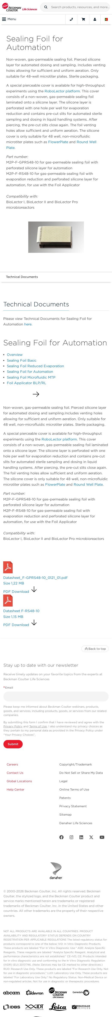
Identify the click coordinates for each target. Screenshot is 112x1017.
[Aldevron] (34, 993)
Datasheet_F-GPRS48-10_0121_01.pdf (35, 578)
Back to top (95, 649)
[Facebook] (61, 838)
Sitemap (65, 814)
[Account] (94, 19)
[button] (46, 7)
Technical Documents (22, 277)
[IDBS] (11, 1008)
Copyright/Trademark (75, 764)
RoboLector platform (62, 91)
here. (28, 324)
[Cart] (83, 19)
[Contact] (71, 19)
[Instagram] (71, 838)
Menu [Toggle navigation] (9, 19)
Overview (15, 355)
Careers (12, 764)
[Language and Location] (106, 19)
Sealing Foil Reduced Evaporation (35, 366)
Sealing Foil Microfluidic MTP (31, 377)
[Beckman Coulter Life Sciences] (57, 993)
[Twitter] (91, 838)
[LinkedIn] (81, 838)
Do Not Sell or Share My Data (81, 772)
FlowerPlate (58, 142)
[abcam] (11, 993)
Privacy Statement (73, 806)
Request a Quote (19, 556)
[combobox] (75, 7)
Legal (63, 781)
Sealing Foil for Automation (30, 372)
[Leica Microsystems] (57, 1008)
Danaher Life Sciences (75, 823)
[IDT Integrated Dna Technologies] (34, 1008)
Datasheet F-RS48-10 (21, 611)
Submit (13, 744)
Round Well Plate (88, 484)
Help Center (15, 789)
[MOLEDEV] (81, 1008)
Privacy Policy (12, 726)
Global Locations (19, 781)
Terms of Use (38, 726)
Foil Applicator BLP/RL (26, 383)
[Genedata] (81, 993)
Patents (65, 798)
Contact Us (15, 772)
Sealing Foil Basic (21, 360)
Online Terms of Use (74, 789)
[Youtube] (102, 838)
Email (8, 688)
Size (13, 583)
